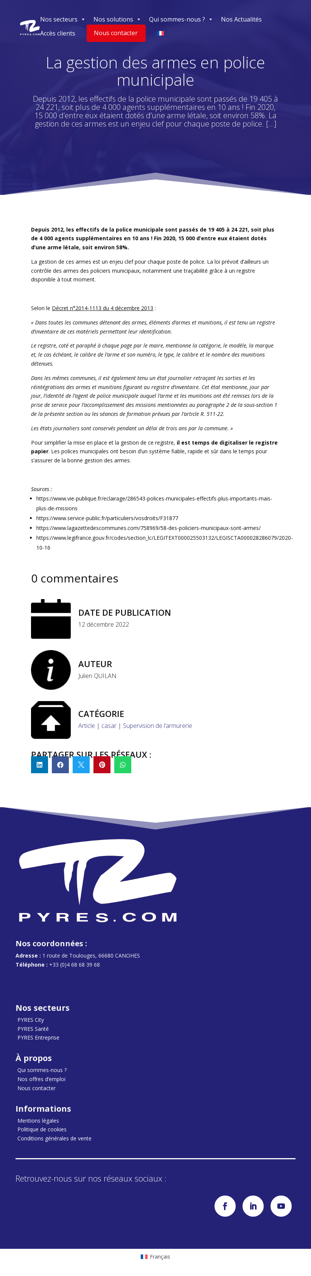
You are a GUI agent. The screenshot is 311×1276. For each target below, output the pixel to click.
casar (109, 725)
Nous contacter (116, 33)
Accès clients (57, 33)
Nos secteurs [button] (63, 19)
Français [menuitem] (160, 1256)
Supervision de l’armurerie (157, 725)
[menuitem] (155, 1257)
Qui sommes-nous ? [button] (181, 19)
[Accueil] (30, 27)
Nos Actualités (241, 19)
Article (86, 725)
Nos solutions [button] (117, 19)
